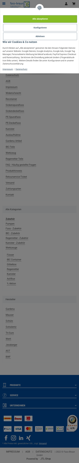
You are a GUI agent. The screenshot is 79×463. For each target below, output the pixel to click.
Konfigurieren (40, 27)
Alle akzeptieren (40, 19)
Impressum (8, 69)
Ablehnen (40, 36)
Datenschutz (21, 69)
